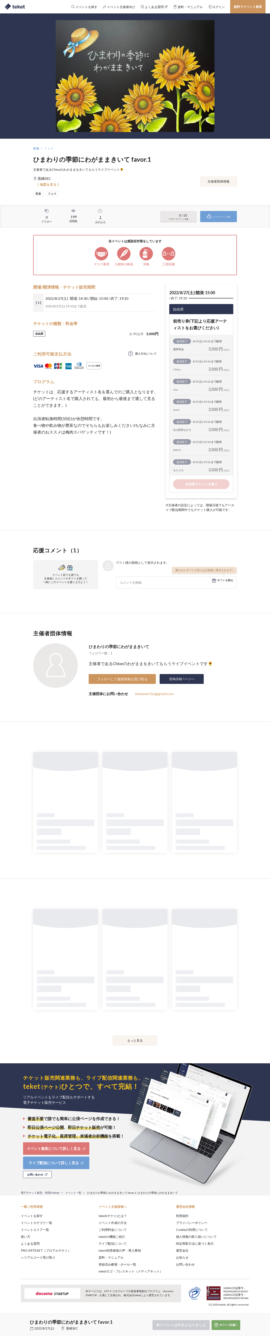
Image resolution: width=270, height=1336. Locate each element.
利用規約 (182, 1216)
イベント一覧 (73, 1192)
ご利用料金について (113, 1230)
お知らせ (182, 1257)
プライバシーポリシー (191, 1223)
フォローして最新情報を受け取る (122, 679)
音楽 (36, 148)
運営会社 (182, 1250)
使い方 (25, 1236)
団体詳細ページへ (181, 679)
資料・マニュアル (111, 1257)
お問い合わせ (185, 1264)
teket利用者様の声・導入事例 (120, 1250)
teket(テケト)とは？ (113, 1216)
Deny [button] (224, 1314)
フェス (49, 148)
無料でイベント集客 (248, 7)
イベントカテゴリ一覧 (36, 1223)
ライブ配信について (113, 1243)
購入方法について (146, 353)
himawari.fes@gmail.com (154, 693)
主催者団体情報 (218, 181)
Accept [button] (246, 1313)
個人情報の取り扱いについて (196, 1236)
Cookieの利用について (192, 1230)
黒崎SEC (72, 1328)
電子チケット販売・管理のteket (40, 1192)
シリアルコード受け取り (38, 1257)
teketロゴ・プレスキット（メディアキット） (131, 1271)
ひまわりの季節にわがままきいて (119, 646)
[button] (14, 1319)
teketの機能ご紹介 (112, 1236)
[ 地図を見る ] (48, 184)
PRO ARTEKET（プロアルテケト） (46, 1250)
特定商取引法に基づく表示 (195, 1243)
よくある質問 (30, 1243)
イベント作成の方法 (113, 1223)
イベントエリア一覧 (35, 1230)
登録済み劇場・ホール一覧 (117, 1264)
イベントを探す (32, 1216)
